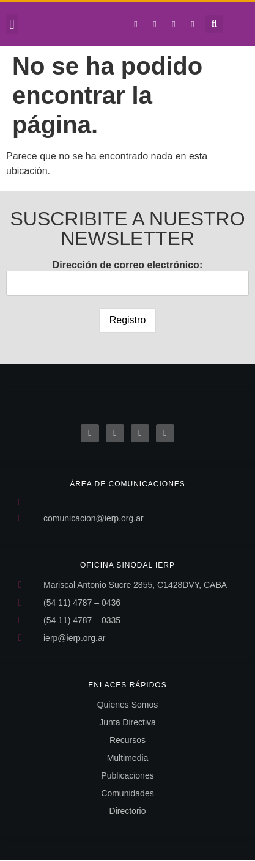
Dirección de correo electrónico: (127, 278)
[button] (12, 24)
